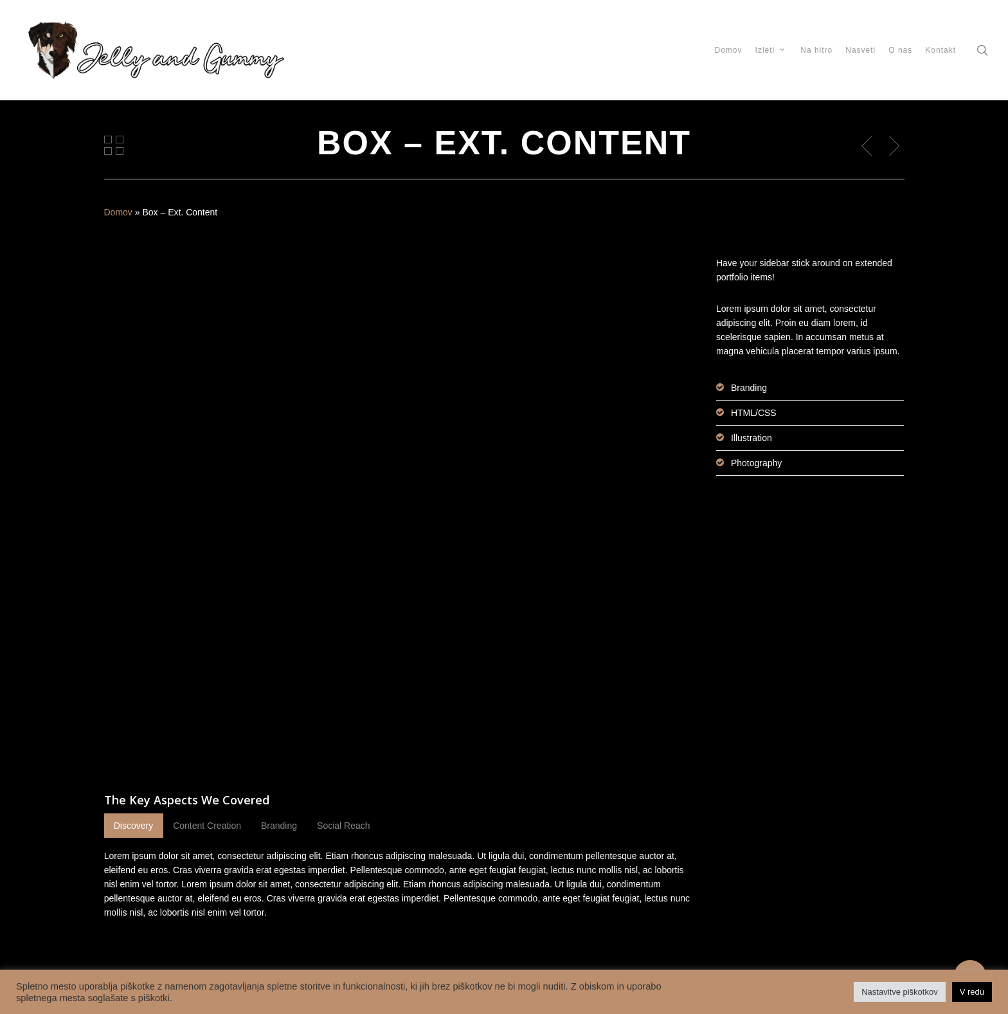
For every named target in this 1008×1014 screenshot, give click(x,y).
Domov (118, 212)
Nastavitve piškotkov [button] (899, 992)
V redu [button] (972, 992)
